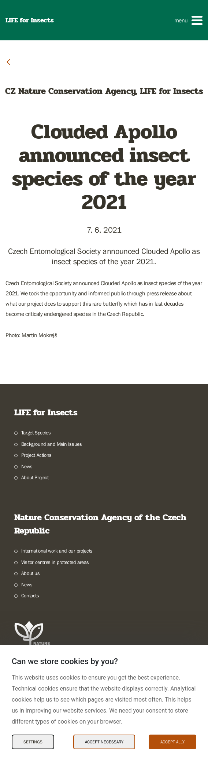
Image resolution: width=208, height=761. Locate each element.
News (26, 466)
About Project (35, 477)
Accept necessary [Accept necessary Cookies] (104, 741)
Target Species (36, 433)
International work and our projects (57, 551)
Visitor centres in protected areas (55, 562)
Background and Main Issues (51, 444)
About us (30, 573)
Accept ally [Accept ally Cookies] (172, 741)
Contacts (30, 595)
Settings (32, 741)
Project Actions (36, 455)
